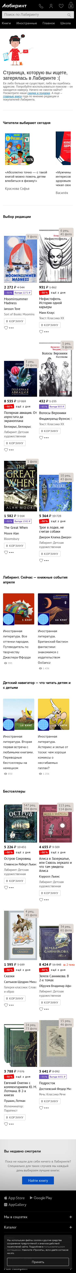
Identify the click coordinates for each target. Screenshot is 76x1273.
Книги (6, 23)
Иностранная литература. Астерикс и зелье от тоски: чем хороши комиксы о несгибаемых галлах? (53, 752)
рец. (64, 230)
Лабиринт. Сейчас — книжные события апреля (35, 579)
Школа (66, 23)
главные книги (12, 96)
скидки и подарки (38, 93)
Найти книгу (38, 1180)
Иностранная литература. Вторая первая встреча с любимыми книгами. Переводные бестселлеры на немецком (18, 752)
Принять (38, 1262)
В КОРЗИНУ (15, 321)
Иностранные (27, 23)
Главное (49, 23)
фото (32, 236)
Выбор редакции (17, 216)
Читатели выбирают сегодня (26, 122)
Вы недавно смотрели (22, 1151)
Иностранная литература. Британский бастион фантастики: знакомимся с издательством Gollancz (53, 647)
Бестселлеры (14, 791)
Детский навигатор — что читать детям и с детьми (37, 685)
